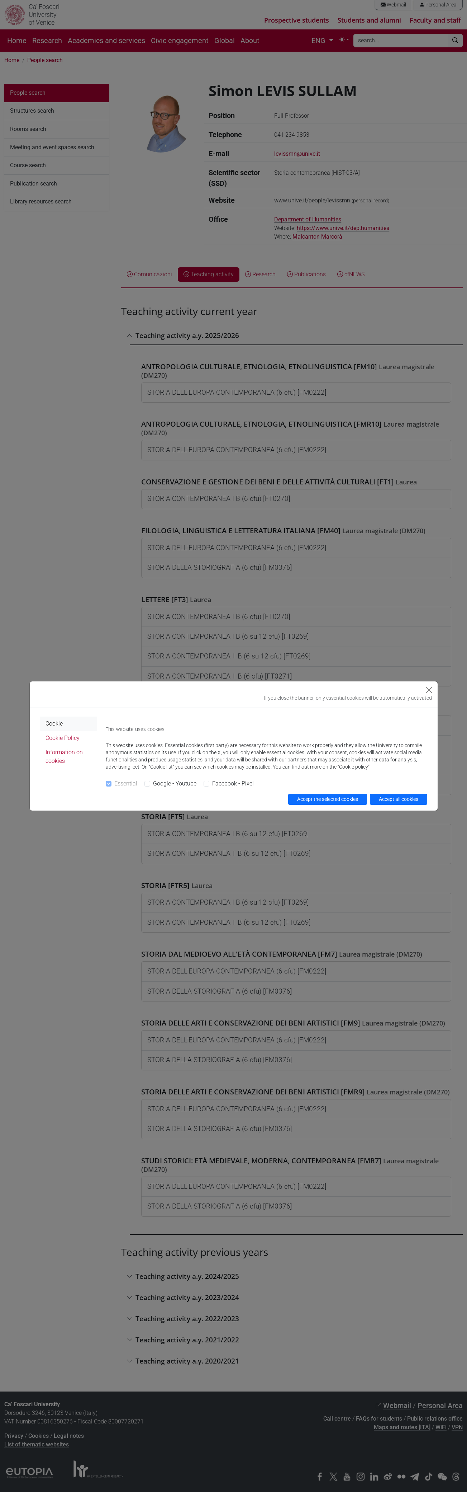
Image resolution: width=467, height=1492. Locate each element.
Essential (125, 783)
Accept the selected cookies (327, 799)
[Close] (429, 690)
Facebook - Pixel (233, 783)
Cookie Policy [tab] (63, 738)
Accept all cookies (398, 799)
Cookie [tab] (54, 723)
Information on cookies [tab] (64, 756)
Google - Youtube (174, 783)
